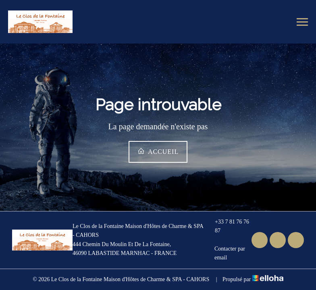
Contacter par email (225, 253)
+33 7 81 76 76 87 (227, 226)
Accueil (158, 151)
